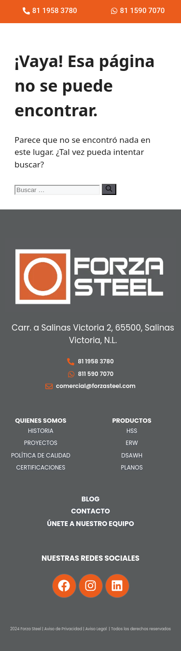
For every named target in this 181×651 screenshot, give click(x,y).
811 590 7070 (96, 374)
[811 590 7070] (71, 374)
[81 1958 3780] (70, 361)
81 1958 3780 (95, 361)
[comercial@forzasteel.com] (49, 386)
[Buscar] (109, 189)
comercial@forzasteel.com (96, 386)
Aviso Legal (96, 629)
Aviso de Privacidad (63, 629)
